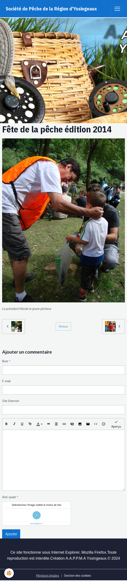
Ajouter (11, 533)
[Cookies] (9, 573)
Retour (63, 326)
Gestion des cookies (77, 575)
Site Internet (10, 401)
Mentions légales (47, 575)
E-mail (6, 381)
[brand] (51, 8)
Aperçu (116, 423)
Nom (5, 361)
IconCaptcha (35, 523)
